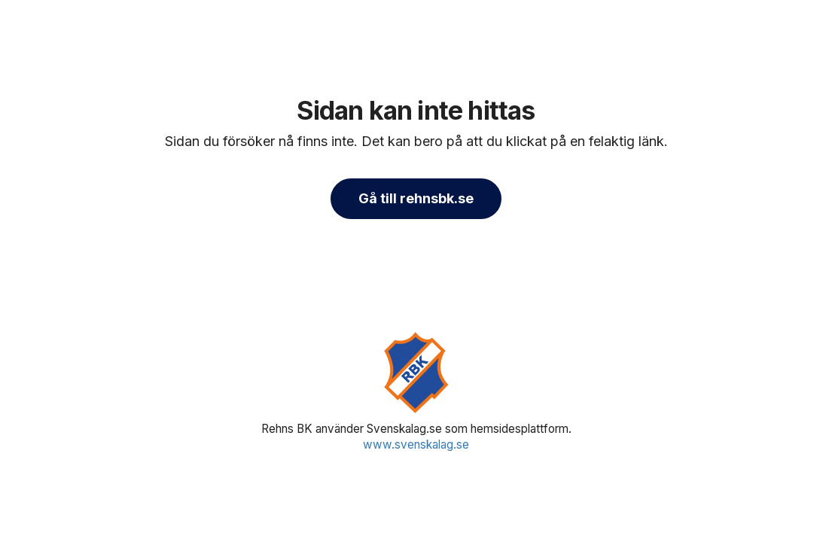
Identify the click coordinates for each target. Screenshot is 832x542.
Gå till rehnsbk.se (416, 198)
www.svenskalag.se (416, 444)
